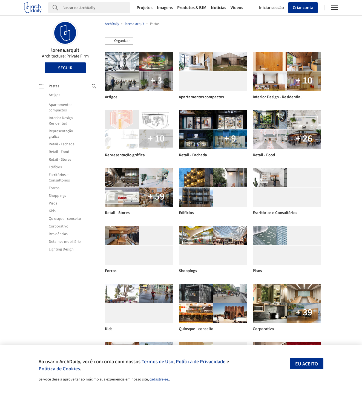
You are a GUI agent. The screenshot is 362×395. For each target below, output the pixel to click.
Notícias (218, 7)
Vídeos (237, 7)
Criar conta (303, 8)
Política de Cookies (59, 368)
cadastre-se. (159, 379)
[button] (119, 41)
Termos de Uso (157, 361)
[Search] (96, 7)
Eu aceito (306, 364)
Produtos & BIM (191, 7)
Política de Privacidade (200, 361)
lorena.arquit (65, 50)
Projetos (145, 7)
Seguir (65, 68)
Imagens (165, 7)
